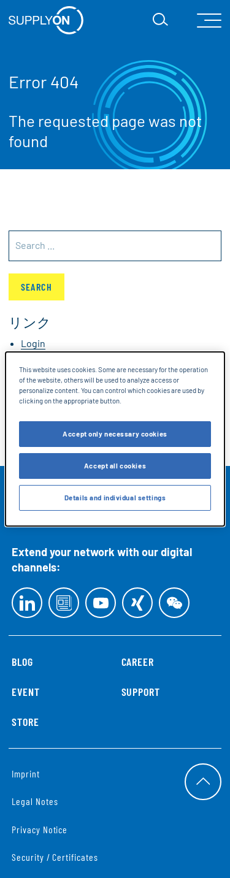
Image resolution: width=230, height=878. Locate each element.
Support (141, 691)
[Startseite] (46, 20)
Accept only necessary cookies (115, 434)
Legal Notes (35, 801)
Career (138, 661)
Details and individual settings (115, 498)
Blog (22, 661)
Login (33, 343)
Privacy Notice (39, 829)
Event (26, 691)
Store (25, 721)
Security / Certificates (55, 857)
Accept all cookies (115, 466)
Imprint (26, 773)
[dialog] (115, 439)
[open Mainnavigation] (209, 20)
